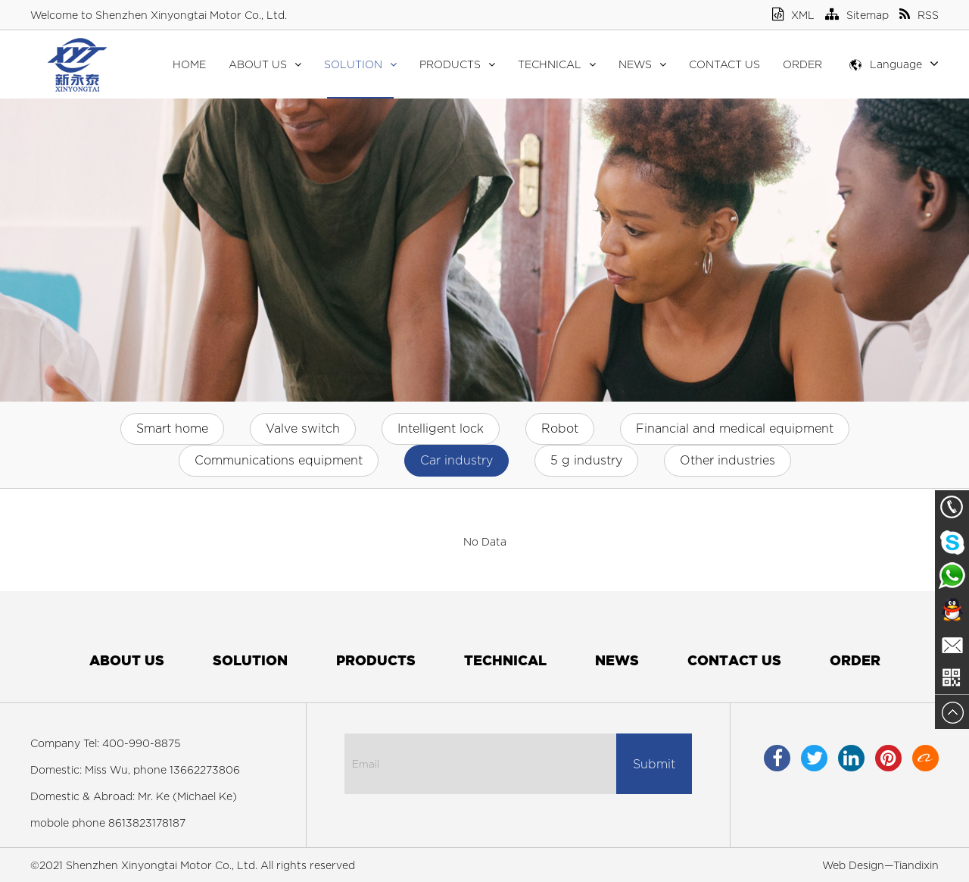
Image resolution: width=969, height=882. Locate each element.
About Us (265, 64)
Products (457, 64)
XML (793, 14)
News (642, 64)
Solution (360, 64)
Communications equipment (279, 460)
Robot (559, 428)
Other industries (727, 460)
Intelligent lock (440, 428)
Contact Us (724, 64)
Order (802, 64)
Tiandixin (916, 865)
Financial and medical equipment (734, 428)
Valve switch (303, 428)
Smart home (172, 428)
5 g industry (586, 460)
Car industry (456, 460)
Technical (557, 64)
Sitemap (857, 14)
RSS (919, 14)
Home (189, 64)
